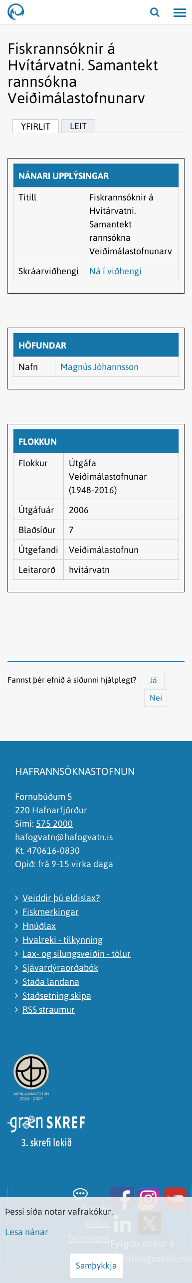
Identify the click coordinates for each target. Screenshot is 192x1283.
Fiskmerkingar (50, 912)
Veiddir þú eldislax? (61, 898)
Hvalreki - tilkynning (62, 939)
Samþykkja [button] (96, 1266)
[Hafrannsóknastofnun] (19, 12)
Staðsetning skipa (56, 995)
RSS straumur (48, 1009)
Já (153, 680)
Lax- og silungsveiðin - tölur (76, 953)
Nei (156, 697)
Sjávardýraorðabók (60, 967)
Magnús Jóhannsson (99, 367)
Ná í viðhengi (115, 271)
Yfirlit (35, 126)
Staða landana (50, 981)
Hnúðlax (39, 925)
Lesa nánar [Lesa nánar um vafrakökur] (26, 1232)
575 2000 (54, 823)
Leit (78, 126)
